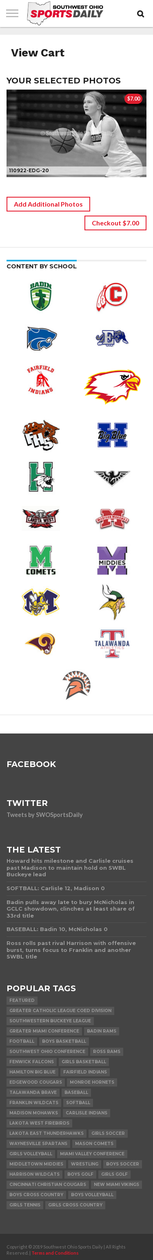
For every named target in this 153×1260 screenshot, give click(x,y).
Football (21, 1041)
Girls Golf (114, 1174)
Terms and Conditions (55, 1253)
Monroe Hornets (92, 1082)
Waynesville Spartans (38, 1143)
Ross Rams (106, 1051)
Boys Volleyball (92, 1194)
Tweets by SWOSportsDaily (45, 814)
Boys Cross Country (36, 1194)
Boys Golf (80, 1174)
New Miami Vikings (116, 1184)
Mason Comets (94, 1143)
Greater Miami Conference (44, 1031)
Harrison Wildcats (34, 1174)
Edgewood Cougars (35, 1082)
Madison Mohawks (33, 1113)
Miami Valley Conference (92, 1153)
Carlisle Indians (86, 1113)
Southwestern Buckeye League (50, 1021)
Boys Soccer (122, 1164)
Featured (22, 1000)
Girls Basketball (84, 1061)
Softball (78, 1102)
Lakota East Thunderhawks (46, 1133)
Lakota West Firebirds (39, 1123)
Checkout (115, 223)
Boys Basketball (64, 1041)
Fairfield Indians (85, 1072)
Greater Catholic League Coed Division (60, 1010)
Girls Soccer (108, 1133)
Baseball (76, 1092)
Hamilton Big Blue (32, 1072)
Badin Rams (101, 1031)
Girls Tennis (24, 1205)
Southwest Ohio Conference (47, 1051)
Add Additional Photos (48, 204)
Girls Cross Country (75, 1205)
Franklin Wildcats (33, 1102)
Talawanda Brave (33, 1092)
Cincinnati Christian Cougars (47, 1184)
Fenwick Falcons (31, 1061)
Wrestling (84, 1164)
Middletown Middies (36, 1164)
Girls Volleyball (30, 1153)
